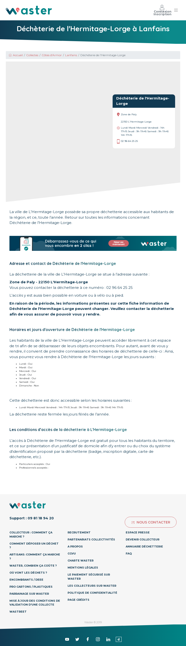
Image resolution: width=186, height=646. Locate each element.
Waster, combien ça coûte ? (33, 565)
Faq (129, 553)
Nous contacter (150, 522)
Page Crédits (78, 599)
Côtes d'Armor (52, 55)
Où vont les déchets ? (28, 572)
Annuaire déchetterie (144, 546)
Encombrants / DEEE (26, 579)
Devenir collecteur (142, 539)
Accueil (15, 55)
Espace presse (138, 532)
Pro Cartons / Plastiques (31, 586)
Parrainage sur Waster (29, 593)
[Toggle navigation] (175, 10)
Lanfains (71, 55)
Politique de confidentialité (92, 592)
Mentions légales (83, 567)
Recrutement (79, 532)
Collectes (32, 55)
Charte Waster (80, 560)
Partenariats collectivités (91, 539)
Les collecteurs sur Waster (92, 585)
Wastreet (18, 611)
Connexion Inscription (162, 10)
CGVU (72, 553)
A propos (75, 546)
